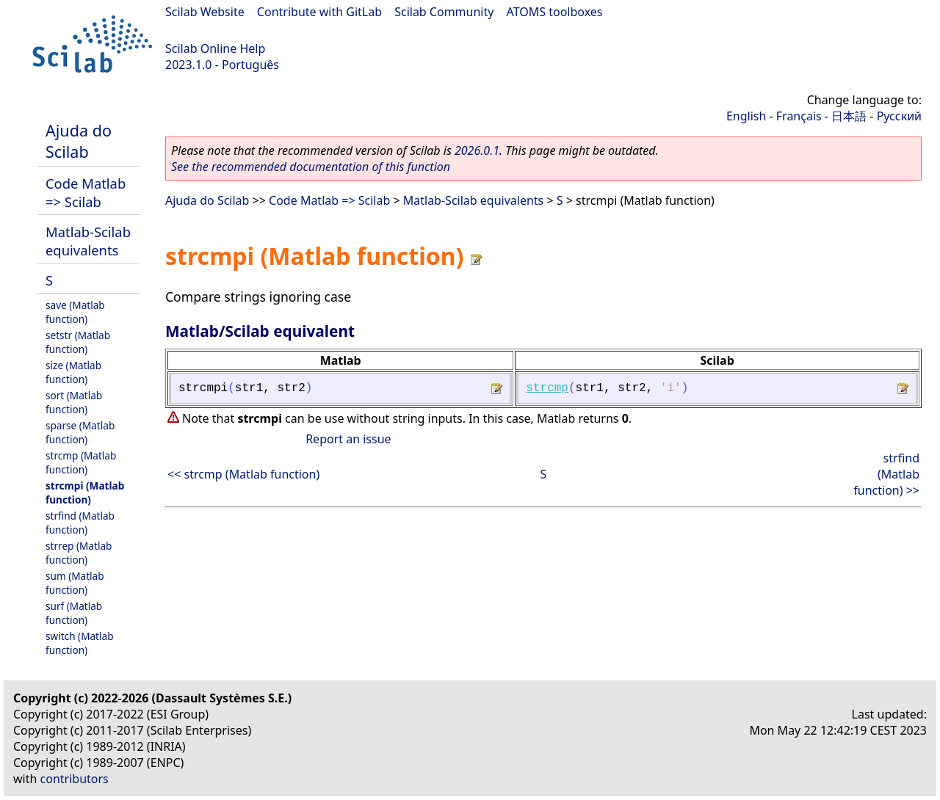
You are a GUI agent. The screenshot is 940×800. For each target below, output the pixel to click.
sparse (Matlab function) (80, 432)
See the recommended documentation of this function (310, 167)
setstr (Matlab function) (78, 342)
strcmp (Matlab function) (81, 462)
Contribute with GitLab (319, 12)
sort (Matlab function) (74, 402)
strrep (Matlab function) (79, 553)
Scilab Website (205, 12)
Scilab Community (444, 12)
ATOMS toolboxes (555, 12)
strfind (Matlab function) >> (886, 474)
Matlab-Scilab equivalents (88, 240)
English (746, 116)
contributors (74, 779)
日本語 (849, 116)
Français (799, 116)
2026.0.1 (477, 150)
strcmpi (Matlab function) (85, 492)
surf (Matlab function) (74, 613)
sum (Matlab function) (75, 583)
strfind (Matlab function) (80, 523)
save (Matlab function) (75, 312)
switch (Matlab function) (80, 643)
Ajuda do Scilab (79, 141)
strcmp (547, 388)
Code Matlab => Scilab (86, 192)
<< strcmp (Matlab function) (243, 474)
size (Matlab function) (73, 372)
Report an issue (348, 439)
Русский (899, 116)
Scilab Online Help (215, 48)
